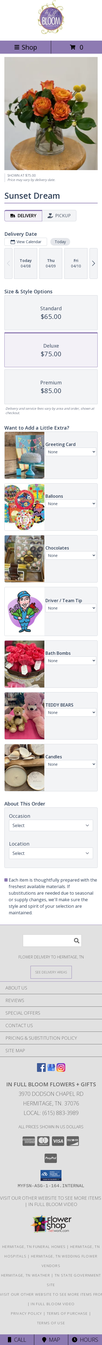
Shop (25, 47)
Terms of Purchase (67, 1313)
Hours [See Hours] (85, 1339)
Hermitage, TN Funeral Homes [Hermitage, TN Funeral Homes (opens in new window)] (34, 1246)
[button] (51, 1175)
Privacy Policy (26, 1313)
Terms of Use (51, 1322)
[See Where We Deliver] (51, 972)
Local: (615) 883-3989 (51, 1113)
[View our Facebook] (41, 1070)
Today (60, 241)
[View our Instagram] (61, 1070)
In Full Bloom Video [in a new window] (52, 1204)
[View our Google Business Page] (51, 1070)
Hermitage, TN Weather (25, 1275)
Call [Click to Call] (17, 1339)
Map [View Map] (51, 1339)
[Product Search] (52, 940)
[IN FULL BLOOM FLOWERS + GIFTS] (51, 32)
